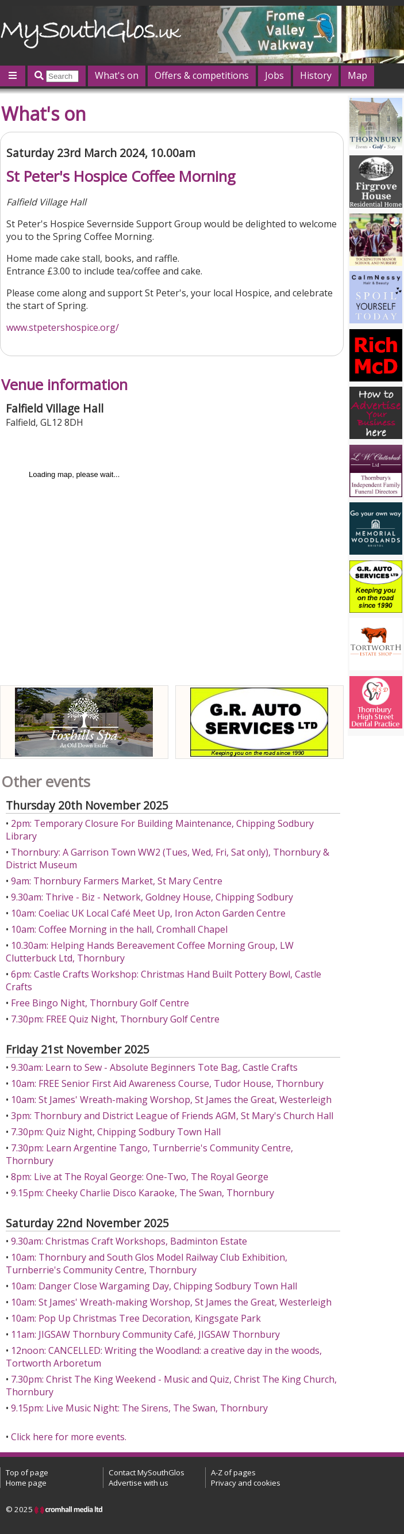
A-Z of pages (233, 1472)
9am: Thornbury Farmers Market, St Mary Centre (116, 881)
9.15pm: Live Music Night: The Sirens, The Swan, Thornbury (139, 1408)
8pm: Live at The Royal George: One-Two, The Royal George (139, 1176)
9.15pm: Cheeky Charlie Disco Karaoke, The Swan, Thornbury (142, 1192)
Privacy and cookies (245, 1483)
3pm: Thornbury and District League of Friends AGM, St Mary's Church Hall (172, 1115)
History (316, 75)
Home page (26, 1483)
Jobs (274, 75)
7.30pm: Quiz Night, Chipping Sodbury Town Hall (116, 1131)
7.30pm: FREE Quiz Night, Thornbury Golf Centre (115, 1019)
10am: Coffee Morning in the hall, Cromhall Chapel (119, 929)
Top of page (27, 1472)
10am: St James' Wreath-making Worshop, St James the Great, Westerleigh (171, 1099)
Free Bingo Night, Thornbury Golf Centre (100, 1003)
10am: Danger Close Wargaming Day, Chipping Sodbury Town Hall (154, 1286)
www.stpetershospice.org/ (62, 327)
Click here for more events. (68, 1436)
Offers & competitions (202, 75)
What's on (116, 75)
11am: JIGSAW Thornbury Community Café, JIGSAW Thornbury (145, 1334)
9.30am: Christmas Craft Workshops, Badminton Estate (129, 1241)
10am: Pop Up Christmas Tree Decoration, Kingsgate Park (136, 1318)
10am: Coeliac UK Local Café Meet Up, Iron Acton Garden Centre (148, 913)
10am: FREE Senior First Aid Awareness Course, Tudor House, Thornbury (167, 1083)
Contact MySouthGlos (146, 1472)
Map (357, 75)
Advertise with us (138, 1483)
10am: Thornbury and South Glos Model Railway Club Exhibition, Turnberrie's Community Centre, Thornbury (146, 1263)
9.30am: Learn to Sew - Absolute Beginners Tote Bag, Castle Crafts (154, 1067)
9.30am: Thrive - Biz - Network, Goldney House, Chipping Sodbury (152, 897)
